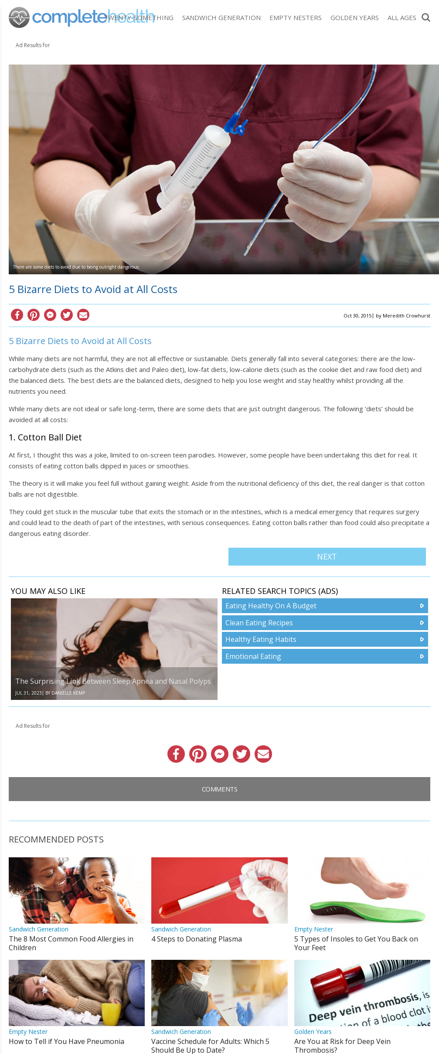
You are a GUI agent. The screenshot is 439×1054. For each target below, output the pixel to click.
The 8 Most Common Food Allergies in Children (71, 943)
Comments (220, 789)
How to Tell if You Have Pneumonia (66, 1041)
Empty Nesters (295, 17)
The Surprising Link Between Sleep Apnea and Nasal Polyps (113, 681)
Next (327, 556)
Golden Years (354, 17)
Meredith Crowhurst (406, 315)
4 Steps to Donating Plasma (196, 939)
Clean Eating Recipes (259, 623)
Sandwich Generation (221, 17)
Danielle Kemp (68, 693)
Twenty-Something (139, 17)
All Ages (402, 17)
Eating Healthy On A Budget (270, 606)
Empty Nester (313, 929)
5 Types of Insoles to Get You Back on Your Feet (356, 943)
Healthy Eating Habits (260, 639)
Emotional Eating (253, 656)
